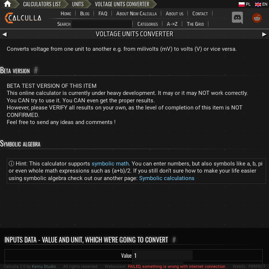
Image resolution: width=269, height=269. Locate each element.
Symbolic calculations (167, 178)
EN (261, 4)
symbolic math (110, 163)
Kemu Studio (44, 266)
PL (245, 4)
